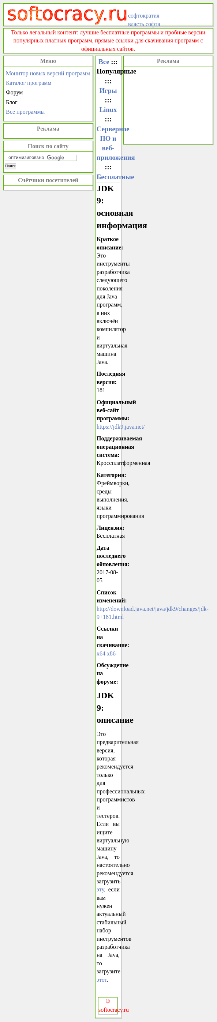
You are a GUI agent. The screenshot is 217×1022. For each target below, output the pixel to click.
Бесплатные (115, 177)
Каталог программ (29, 83)
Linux (108, 109)
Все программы (25, 112)
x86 (111, 653)
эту (100, 889)
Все (103, 61)
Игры (108, 90)
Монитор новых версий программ (48, 73)
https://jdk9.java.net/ (121, 427)
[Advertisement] (168, 104)
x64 (101, 653)
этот (101, 980)
